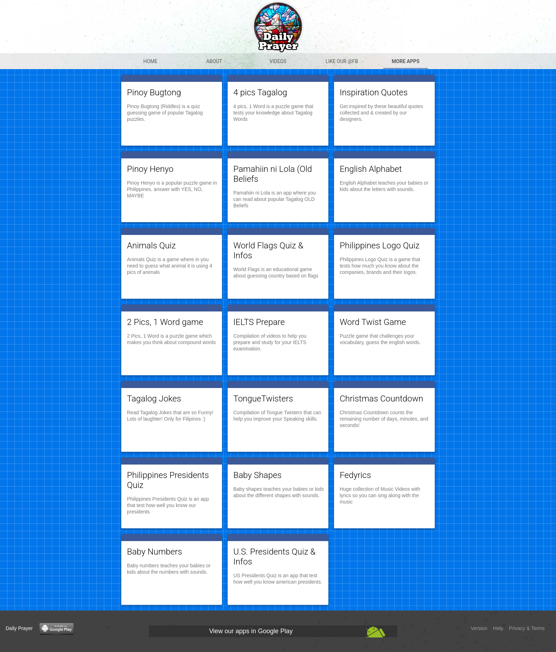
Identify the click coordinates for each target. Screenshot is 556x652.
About (214, 61)
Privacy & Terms (527, 628)
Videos (278, 61)
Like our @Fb (342, 61)
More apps (405, 61)
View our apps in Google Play (251, 631)
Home (150, 61)
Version (479, 628)
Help (498, 628)
